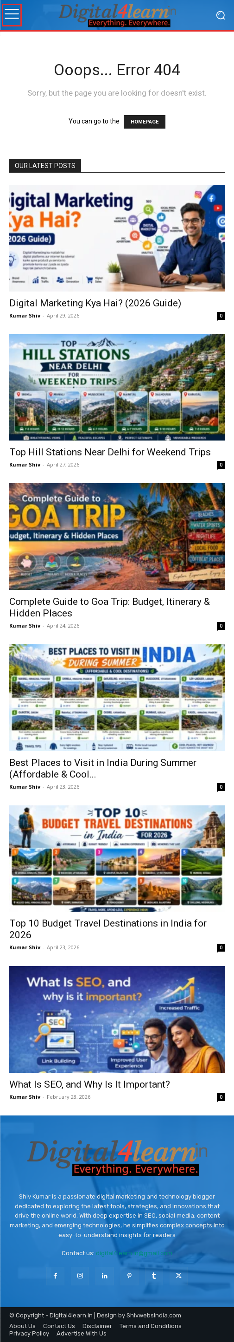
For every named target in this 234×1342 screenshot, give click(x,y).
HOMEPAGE (144, 122)
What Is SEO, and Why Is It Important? (89, 1084)
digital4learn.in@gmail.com (134, 1253)
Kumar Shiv (24, 315)
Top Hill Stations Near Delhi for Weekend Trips (110, 452)
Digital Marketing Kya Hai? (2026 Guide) (95, 303)
